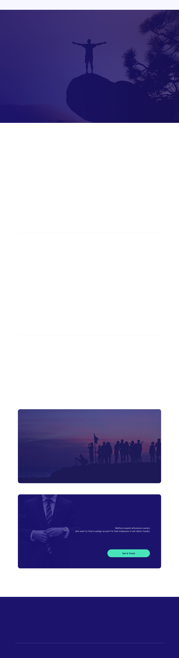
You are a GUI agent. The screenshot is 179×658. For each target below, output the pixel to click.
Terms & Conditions (124, 629)
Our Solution (70, 4)
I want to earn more (39, 82)
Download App (152, 5)
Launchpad (88, 4)
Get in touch (128, 553)
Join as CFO (89, 358)
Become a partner (139, 217)
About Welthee (128, 4)
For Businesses (107, 4)
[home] (32, 5)
